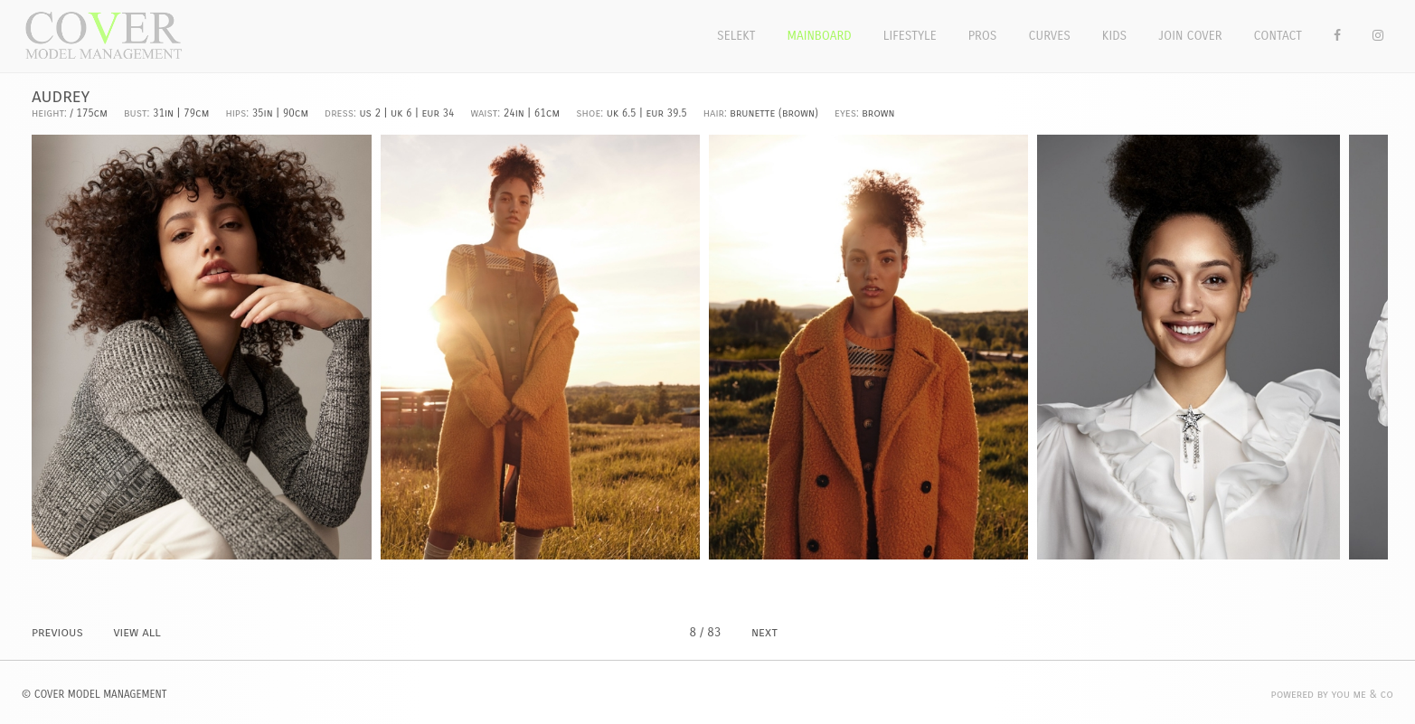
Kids (1114, 35)
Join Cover (1190, 35)
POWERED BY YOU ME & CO (1332, 694)
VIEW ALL (136, 632)
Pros (982, 35)
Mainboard (820, 35)
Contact (1278, 35)
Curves (1049, 35)
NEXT (764, 632)
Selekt (736, 35)
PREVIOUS (57, 632)
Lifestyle (910, 35)
